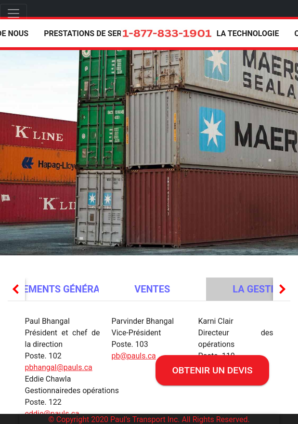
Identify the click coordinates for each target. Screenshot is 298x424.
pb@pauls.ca (134, 355)
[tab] (153, 289)
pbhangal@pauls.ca (58, 367)
